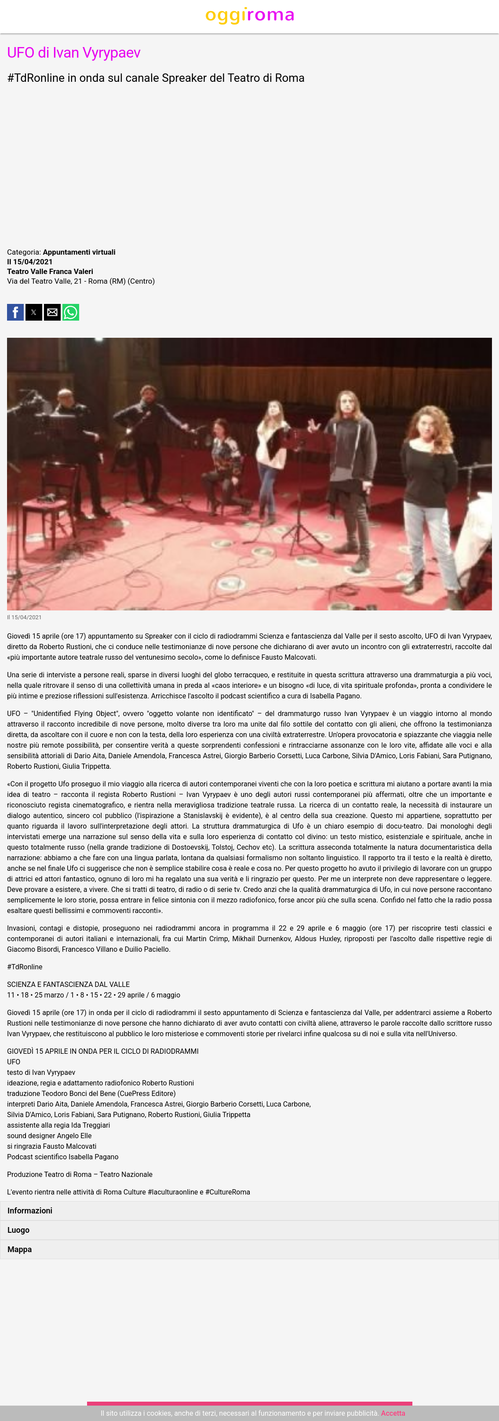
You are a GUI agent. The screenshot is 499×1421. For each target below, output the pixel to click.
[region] (249, 164)
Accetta (393, 1413)
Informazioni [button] (29, 1210)
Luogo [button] (18, 1230)
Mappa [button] (19, 1249)
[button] (15, 312)
